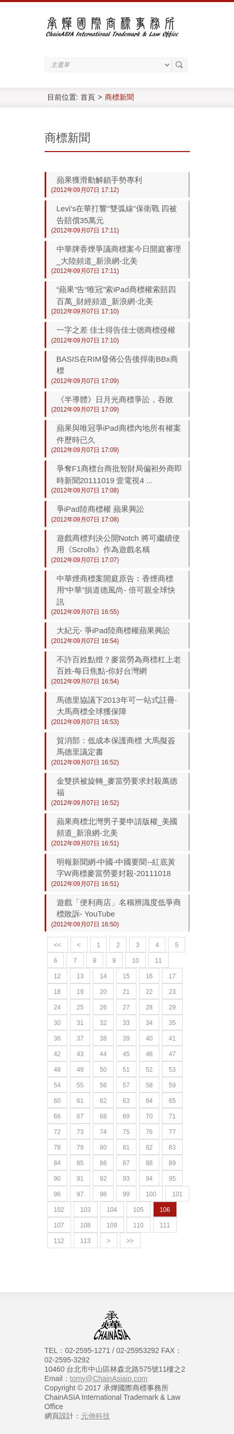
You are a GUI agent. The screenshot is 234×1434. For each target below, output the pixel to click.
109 (112, 1225)
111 (165, 1225)
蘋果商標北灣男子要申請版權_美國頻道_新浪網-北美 (117, 827)
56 (103, 1085)
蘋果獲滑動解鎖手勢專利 (99, 179)
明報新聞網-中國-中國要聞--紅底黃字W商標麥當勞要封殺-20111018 (116, 867)
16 (149, 976)
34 (149, 1023)
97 (80, 1194)
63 (126, 1100)
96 (57, 1194)
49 (80, 1069)
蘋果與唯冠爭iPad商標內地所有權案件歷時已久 (119, 434)
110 (138, 1225)
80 (103, 1147)
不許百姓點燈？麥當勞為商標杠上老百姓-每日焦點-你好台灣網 (119, 665)
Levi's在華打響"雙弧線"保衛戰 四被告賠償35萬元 (117, 214)
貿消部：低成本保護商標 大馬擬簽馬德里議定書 (116, 746)
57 (126, 1085)
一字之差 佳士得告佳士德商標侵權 (116, 329)
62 (103, 1100)
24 (57, 1007)
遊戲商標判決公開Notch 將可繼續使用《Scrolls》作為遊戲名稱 (118, 544)
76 (149, 1132)
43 (80, 1054)
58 (149, 1085)
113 (85, 1241)
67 (80, 1116)
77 (172, 1132)
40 (149, 1038)
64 (149, 1100)
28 (149, 1007)
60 (57, 1100)
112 (59, 1241)
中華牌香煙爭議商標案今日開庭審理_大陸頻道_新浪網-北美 (119, 254)
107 (59, 1225)
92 (103, 1178)
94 (149, 1178)
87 (126, 1163)
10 (135, 960)
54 (57, 1085)
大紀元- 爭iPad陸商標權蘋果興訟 (113, 630)
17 (172, 976)
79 (80, 1147)
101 (177, 1194)
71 (172, 1116)
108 (85, 1225)
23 (172, 991)
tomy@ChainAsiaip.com (109, 1378)
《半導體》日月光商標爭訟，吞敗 (115, 399)
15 (126, 976)
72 (57, 1132)
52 (149, 1069)
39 (126, 1038)
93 (126, 1178)
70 (149, 1116)
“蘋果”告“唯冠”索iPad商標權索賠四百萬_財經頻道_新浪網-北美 (116, 295)
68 (103, 1116)
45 (126, 1054)
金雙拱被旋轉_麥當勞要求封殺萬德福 (117, 786)
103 (85, 1209)
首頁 (87, 97)
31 (80, 1023)
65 (172, 1100)
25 (80, 1007)
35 (172, 1023)
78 (57, 1147)
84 (57, 1163)
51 (126, 1069)
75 (126, 1132)
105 (138, 1209)
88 (149, 1163)
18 (57, 991)
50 (103, 1069)
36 (57, 1038)
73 (80, 1132)
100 (151, 1194)
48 (57, 1069)
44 (103, 1054)
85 (80, 1163)
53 (172, 1069)
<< (57, 945)
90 (57, 1178)
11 (158, 960)
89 (172, 1163)
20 (103, 991)
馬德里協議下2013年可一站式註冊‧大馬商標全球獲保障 (117, 705)
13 (80, 976)
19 (80, 991)
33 (126, 1023)
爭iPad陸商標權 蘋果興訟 (100, 508)
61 (80, 1100)
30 (57, 1023)
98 (103, 1194)
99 (126, 1194)
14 (103, 976)
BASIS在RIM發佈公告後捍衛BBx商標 (117, 364)
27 (126, 1007)
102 (59, 1209)
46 (149, 1054)
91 (80, 1178)
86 (103, 1163)
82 (149, 1147)
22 (149, 991)
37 (80, 1038)
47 (172, 1054)
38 (103, 1038)
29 (172, 1007)
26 (103, 1007)
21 (126, 991)
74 (103, 1132)
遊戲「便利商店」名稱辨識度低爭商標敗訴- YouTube (119, 908)
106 (165, 1209)
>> (130, 1241)
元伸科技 (95, 1416)
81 (126, 1147)
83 (172, 1147)
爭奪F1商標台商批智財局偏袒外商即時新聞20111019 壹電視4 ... (120, 474)
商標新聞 (119, 97)
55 (80, 1085)
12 (57, 976)
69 (126, 1116)
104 (112, 1209)
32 (103, 1023)
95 (172, 1178)
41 (172, 1038)
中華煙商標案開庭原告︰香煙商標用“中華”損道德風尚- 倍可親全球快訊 (116, 590)
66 (57, 1116)
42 (57, 1054)
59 (172, 1085)
